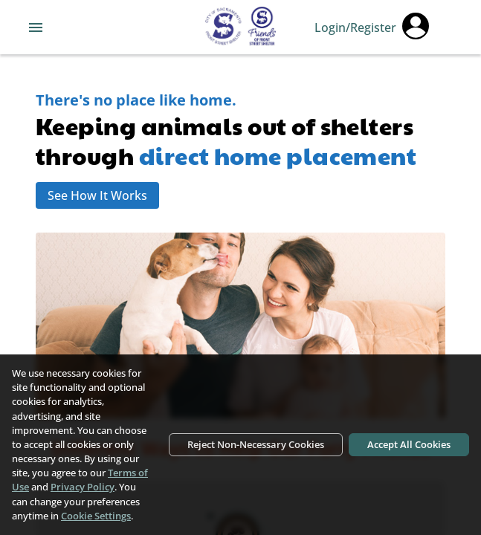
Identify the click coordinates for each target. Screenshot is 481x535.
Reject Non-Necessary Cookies (255, 444)
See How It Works (97, 195)
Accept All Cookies (409, 444)
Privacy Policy (82, 486)
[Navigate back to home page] (240, 27)
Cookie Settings (96, 515)
